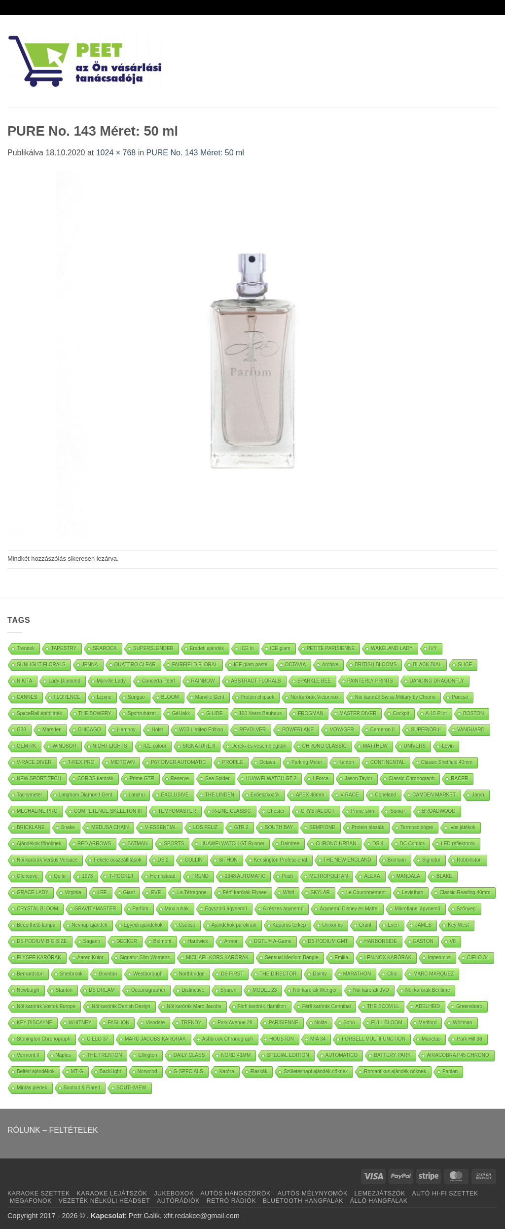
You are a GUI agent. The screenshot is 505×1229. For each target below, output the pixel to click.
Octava (267, 762)
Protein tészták (368, 827)
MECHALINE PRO (37, 811)
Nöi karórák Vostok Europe (46, 1006)
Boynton (108, 973)
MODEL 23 (264, 990)
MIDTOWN (122, 762)
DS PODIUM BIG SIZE (42, 941)
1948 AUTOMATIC (245, 876)
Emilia (341, 957)
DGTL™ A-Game (272, 941)
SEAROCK (105, 648)
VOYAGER (342, 729)
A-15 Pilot (436, 713)
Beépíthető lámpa (36, 925)
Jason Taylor (358, 778)
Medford (428, 1022)
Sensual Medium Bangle (291, 957)
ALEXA (372, 876)
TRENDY (191, 1022)
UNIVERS (415, 746)
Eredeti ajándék (207, 648)
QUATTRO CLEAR (135, 664)
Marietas (431, 1039)
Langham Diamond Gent (85, 794)
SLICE (465, 664)
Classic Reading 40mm (464, 892)
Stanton (64, 990)
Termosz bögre (416, 827)
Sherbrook (71, 973)
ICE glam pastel (251, 664)
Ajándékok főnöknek (39, 843)
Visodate (155, 1022)
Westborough (147, 973)
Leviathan (412, 892)
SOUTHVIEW (131, 1087)
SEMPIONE (322, 827)
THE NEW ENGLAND (347, 860)
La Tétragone (191, 892)
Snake (68, 827)
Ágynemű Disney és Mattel (349, 908)
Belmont (162, 941)
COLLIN (194, 860)
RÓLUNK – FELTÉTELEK (52, 1130)
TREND (200, 876)
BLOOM (170, 697)
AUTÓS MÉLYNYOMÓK (313, 1193)
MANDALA (408, 876)
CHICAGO (89, 729)
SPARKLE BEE (314, 681)
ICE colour (155, 746)
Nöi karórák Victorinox (314, 697)
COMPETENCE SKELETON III (108, 811)
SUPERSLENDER (153, 648)
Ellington (147, 1055)
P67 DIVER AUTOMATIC (178, 762)
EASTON (423, 941)
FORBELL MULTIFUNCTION (373, 1039)
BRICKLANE (31, 827)
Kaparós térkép (289, 925)
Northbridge (192, 973)
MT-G (77, 1071)
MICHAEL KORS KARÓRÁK (217, 957)
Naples (63, 1055)
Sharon (228, 990)
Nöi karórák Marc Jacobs (194, 1006)
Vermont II (28, 1055)
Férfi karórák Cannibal (326, 1006)
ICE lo (246, 648)
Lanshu (137, 794)
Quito (60, 876)
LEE (102, 892)
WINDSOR (64, 746)
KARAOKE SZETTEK (38, 1193)
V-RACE (349, 794)
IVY (433, 648)
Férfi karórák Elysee (245, 892)
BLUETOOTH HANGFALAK (303, 1200)
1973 (87, 876)
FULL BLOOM (386, 1022)
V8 (453, 941)
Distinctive (192, 990)
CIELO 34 (478, 957)
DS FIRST (232, 973)
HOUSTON (281, 1039)
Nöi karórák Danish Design (121, 1006)
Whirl (288, 892)
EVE (156, 892)
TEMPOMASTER (177, 811)
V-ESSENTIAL (161, 827)
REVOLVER (252, 729)
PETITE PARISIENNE (331, 648)
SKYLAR (319, 892)
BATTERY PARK (392, 1055)
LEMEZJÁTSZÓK (380, 1193)
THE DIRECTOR (277, 973)
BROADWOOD (439, 811)
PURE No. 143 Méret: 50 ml (195, 152)
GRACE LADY (32, 892)
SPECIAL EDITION (288, 1055)
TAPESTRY (63, 648)
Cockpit (401, 713)
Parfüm (140, 908)
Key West (458, 925)
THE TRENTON (104, 1055)
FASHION (119, 1022)
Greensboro (469, 1006)
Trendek (26, 648)
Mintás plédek (32, 1087)
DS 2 (163, 860)
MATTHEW (375, 746)
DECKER (126, 941)
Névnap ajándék (89, 925)
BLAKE (444, 876)
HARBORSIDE (380, 941)
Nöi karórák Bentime (427, 990)
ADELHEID (427, 1006)
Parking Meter (306, 762)
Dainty (319, 973)
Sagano (91, 941)
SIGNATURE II (198, 746)
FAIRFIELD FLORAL (194, 664)
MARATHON (357, 973)
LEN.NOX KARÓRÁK (388, 957)
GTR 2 (241, 827)
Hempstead (162, 876)
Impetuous (439, 957)
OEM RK (26, 746)
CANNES (27, 697)
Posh (287, 876)
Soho (349, 1022)
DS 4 (377, 843)
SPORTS (174, 843)
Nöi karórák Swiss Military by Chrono (395, 697)
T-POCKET (121, 876)
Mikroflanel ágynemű (417, 908)
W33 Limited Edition (201, 729)
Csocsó (187, 925)
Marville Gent (209, 697)
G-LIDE (214, 713)
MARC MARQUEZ (433, 973)
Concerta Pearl (158, 681)
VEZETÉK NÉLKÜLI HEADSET (104, 1200)
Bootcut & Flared (82, 1087)
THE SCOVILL (383, 1006)
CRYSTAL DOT (318, 811)
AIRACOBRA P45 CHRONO (458, 1055)
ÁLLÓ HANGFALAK (379, 1200)
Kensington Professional (280, 860)
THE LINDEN (219, 794)
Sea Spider (217, 778)
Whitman (462, 1022)
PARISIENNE (283, 1022)
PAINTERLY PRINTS (370, 681)
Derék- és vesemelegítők (258, 746)
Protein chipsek (257, 697)
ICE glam (280, 648)
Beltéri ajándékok (36, 1071)
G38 (21, 729)
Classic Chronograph (411, 778)
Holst (157, 729)
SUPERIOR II (426, 729)
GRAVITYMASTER (95, 908)
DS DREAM (102, 990)
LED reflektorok (458, 843)
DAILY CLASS (189, 1055)
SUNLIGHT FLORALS (41, 664)
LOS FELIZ (205, 827)
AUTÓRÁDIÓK (178, 1200)
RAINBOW (203, 681)
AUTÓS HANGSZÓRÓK (235, 1193)
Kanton (346, 762)
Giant (129, 892)
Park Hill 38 (469, 1039)
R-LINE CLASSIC (232, 811)
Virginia (73, 892)
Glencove (27, 876)
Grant (365, 925)
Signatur (431, 860)
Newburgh (28, 990)
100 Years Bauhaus (260, 713)
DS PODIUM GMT (328, 941)
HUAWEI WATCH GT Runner (232, 843)
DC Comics (412, 843)
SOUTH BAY (279, 827)
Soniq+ (397, 811)
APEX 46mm (310, 794)
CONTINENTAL (387, 762)
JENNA (90, 664)
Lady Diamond (64, 681)
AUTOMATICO (341, 1055)
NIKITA (24, 681)
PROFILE (233, 762)
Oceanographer (148, 990)
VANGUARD (471, 729)
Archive (330, 664)
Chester (276, 811)
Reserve (180, 778)
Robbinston (469, 860)
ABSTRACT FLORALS (256, 681)
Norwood (147, 1071)
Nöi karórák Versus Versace (47, 860)
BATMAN (137, 843)
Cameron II (382, 729)
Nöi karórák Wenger (315, 990)
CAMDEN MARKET (434, 794)
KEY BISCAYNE (34, 1022)
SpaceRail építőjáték (39, 713)
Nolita (321, 1022)
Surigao (136, 697)
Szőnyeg (466, 908)
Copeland (385, 794)
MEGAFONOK (31, 1200)
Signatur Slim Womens (145, 957)
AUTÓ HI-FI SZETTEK (445, 1193)
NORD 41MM (236, 1055)
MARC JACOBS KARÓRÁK (155, 1039)
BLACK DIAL (427, 664)
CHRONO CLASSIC (324, 746)
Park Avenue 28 (234, 1022)
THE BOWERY (94, 713)
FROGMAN (310, 713)
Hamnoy (126, 729)
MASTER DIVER (357, 713)
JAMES (423, 925)
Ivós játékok (462, 827)
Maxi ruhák (177, 908)
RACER (459, 778)
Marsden (52, 729)
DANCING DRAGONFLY (436, 681)
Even (393, 925)
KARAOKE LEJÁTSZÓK (112, 1193)
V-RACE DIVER (34, 762)
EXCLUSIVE (174, 794)
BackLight (110, 1071)
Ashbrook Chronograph (227, 1039)
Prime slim (362, 811)
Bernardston (30, 973)
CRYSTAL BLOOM (37, 908)
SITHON (228, 860)
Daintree (290, 843)
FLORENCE (67, 697)
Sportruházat (142, 713)
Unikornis (332, 925)
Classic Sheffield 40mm (446, 762)
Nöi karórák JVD (371, 990)
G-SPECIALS (188, 1071)
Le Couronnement (366, 892)
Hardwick (198, 941)
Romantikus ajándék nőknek (395, 1071)
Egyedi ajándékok (143, 925)
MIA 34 (317, 1039)
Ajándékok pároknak (234, 925)
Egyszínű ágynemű (226, 908)
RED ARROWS (94, 843)
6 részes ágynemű (283, 908)
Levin (448, 746)
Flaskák (259, 1071)
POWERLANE (298, 729)
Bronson (397, 860)
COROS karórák (95, 778)
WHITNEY (80, 1022)
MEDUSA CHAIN (110, 827)
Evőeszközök (265, 794)
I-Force (320, 778)
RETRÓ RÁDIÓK (231, 1200)
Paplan (450, 1071)
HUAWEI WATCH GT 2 (271, 778)
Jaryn (478, 794)
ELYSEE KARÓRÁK (39, 957)
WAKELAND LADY (392, 648)
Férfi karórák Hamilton (262, 1006)
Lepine (104, 697)
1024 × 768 (116, 152)
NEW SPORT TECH (39, 778)
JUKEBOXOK (173, 1193)
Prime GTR (142, 778)
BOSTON (473, 713)
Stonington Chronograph (44, 1039)
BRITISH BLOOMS (376, 664)
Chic (392, 973)
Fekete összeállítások (117, 860)
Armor (231, 941)
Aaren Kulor (90, 957)
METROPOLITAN (328, 876)
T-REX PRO (81, 762)
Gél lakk (181, 713)
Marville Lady (111, 681)
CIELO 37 (97, 1039)
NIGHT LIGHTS (110, 746)
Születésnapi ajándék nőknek (316, 1071)
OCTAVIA (295, 664)
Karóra (226, 1071)
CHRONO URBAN (336, 843)
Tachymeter (29, 794)
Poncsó (460, 697)
